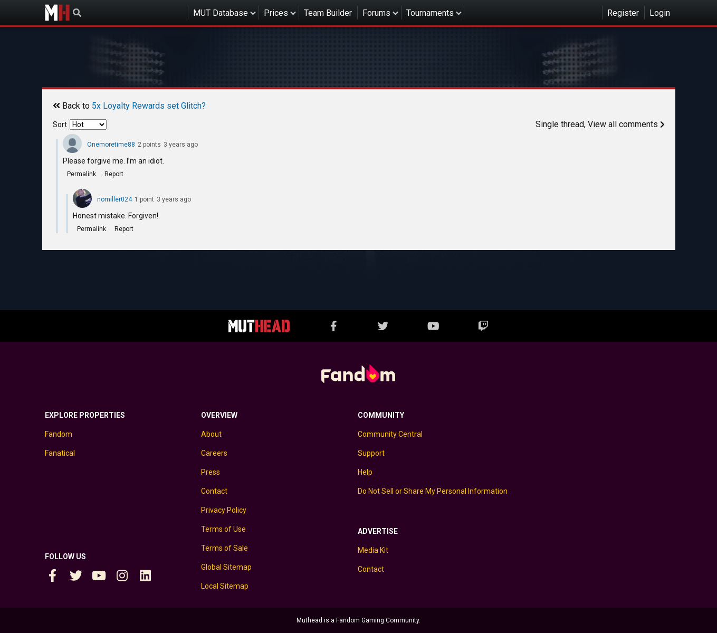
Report (113, 174)
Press (210, 472)
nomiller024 (114, 199)
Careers (214, 453)
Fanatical (60, 453)
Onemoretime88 (111, 144)
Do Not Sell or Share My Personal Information (433, 491)
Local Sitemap (224, 586)
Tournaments (430, 13)
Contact (214, 491)
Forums (376, 13)
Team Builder (328, 13)
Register (623, 13)
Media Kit (373, 550)
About (211, 434)
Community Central (390, 434)
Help (365, 472)
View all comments (626, 124)
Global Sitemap (226, 567)
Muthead (57, 12)
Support (371, 453)
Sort (60, 124)
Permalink (81, 174)
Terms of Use (223, 529)
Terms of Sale (224, 548)
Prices (276, 13)
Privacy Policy (223, 510)
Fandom (58, 434)
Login (659, 13)
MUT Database (220, 13)
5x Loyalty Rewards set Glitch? (149, 106)
